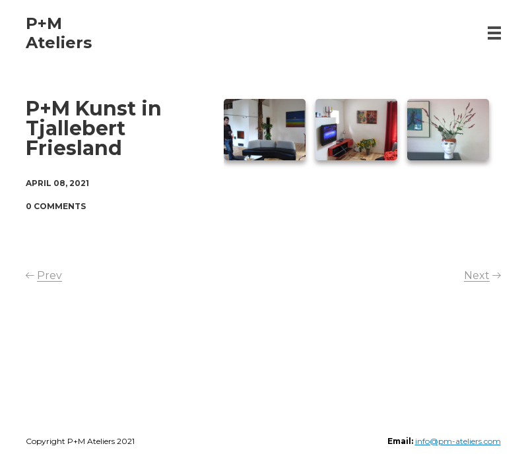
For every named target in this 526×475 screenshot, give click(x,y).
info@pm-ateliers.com (458, 441)
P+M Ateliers (59, 33)
